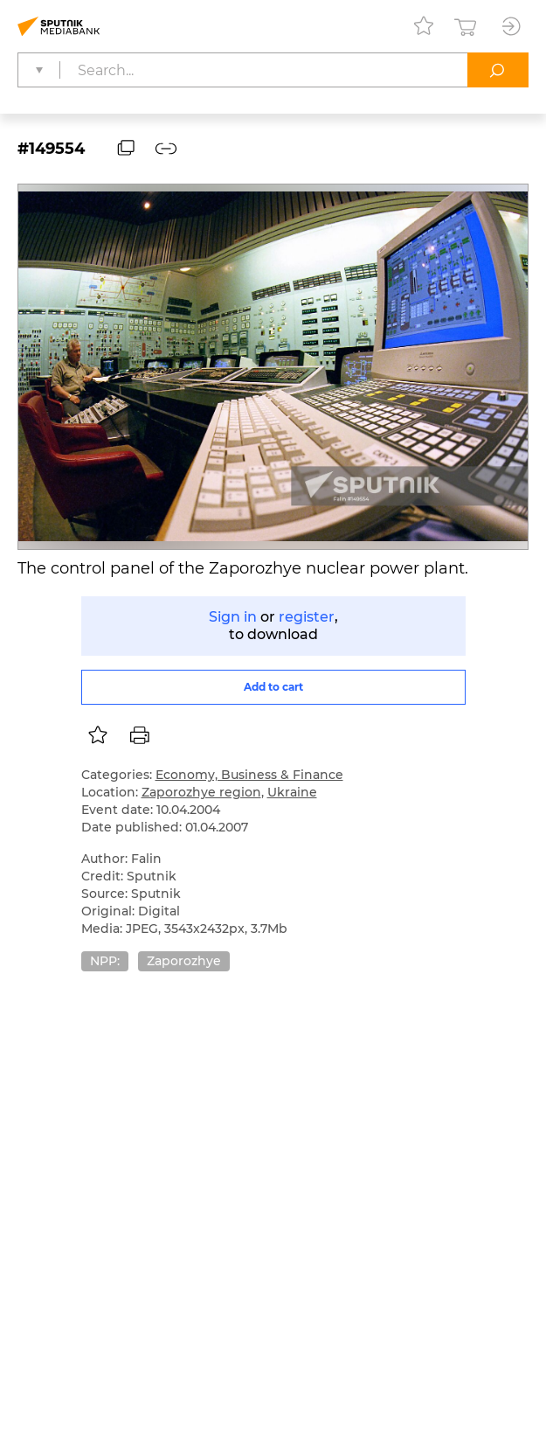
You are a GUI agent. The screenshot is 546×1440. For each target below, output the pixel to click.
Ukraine (292, 792)
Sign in (233, 617)
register (307, 617)
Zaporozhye (184, 961)
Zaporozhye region (201, 792)
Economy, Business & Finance (249, 775)
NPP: (105, 961)
